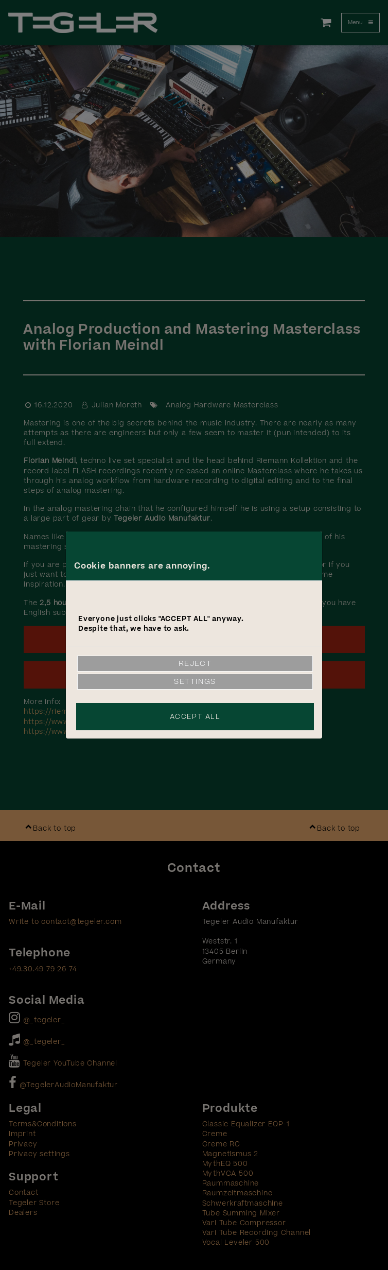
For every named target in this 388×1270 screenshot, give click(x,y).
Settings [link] (195, 681)
